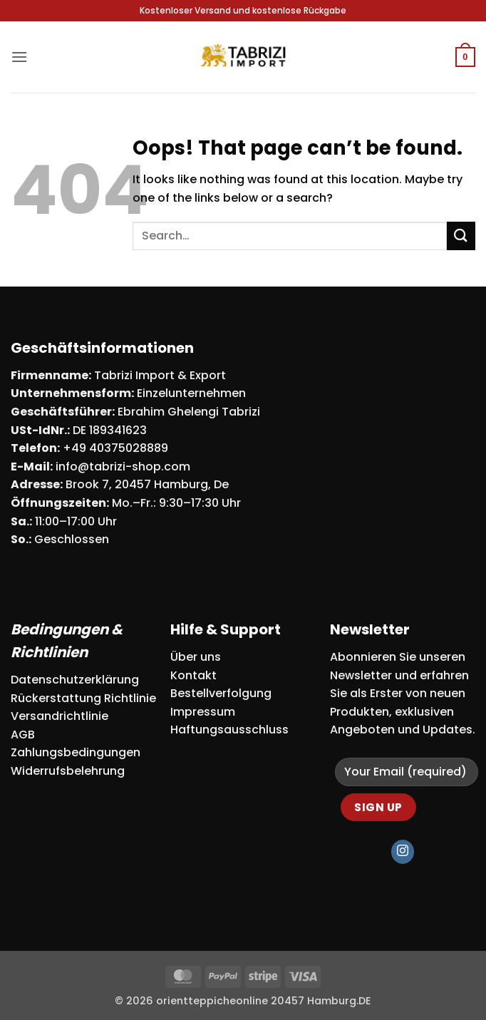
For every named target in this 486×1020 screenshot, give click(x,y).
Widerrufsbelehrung (68, 771)
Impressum (202, 712)
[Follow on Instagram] (403, 852)
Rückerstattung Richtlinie (83, 698)
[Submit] (461, 235)
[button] (19, 56)
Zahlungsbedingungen (75, 752)
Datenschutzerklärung (75, 679)
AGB (23, 734)
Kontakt (193, 675)
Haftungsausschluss (229, 729)
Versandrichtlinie (59, 716)
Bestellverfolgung (221, 693)
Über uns (195, 657)
